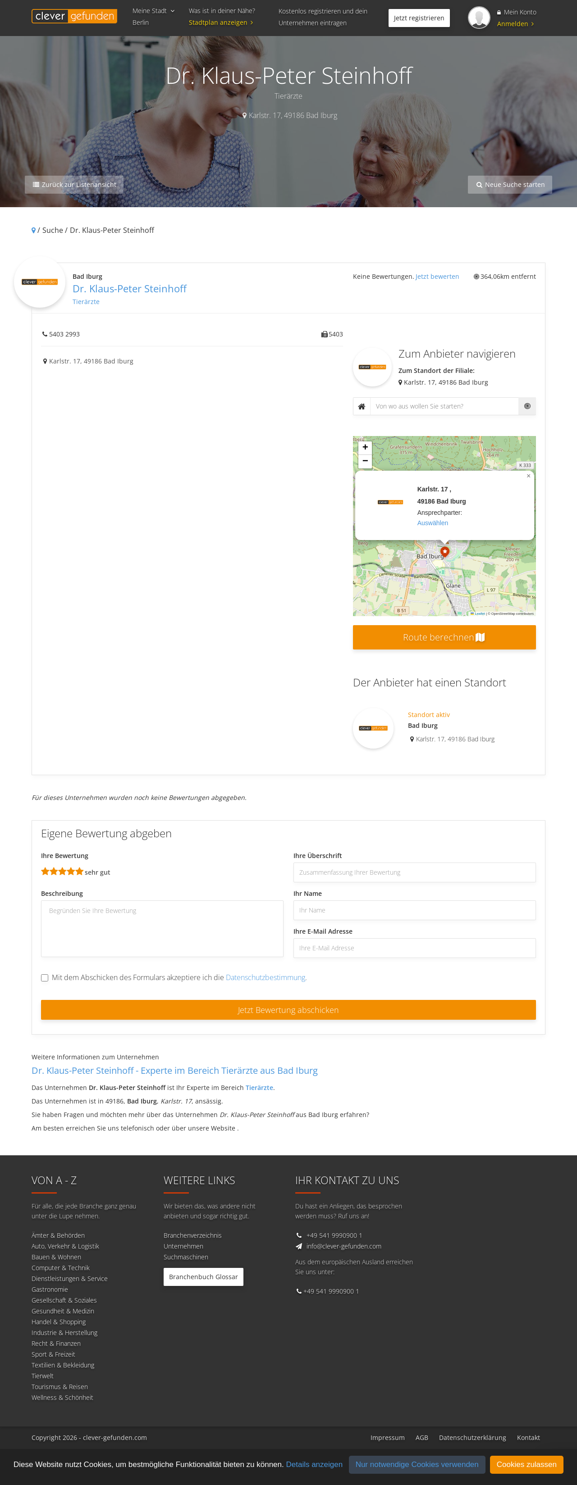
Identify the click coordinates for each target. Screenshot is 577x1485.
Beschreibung (62, 893)
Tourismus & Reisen (60, 1386)
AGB (422, 1437)
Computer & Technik (61, 1267)
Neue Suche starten (510, 184)
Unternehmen (183, 1246)
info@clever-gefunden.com (344, 1246)
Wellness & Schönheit (62, 1397)
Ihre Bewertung (64, 855)
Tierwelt (43, 1375)
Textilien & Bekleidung (63, 1365)
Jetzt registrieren (419, 18)
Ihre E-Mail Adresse (323, 931)
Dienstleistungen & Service (70, 1278)
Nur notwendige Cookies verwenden (417, 1464)
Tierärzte (86, 301)
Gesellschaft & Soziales (64, 1300)
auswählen (433, 523)
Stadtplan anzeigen (222, 22)
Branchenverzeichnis (193, 1235)
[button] (445, 553)
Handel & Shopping (59, 1321)
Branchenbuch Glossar (203, 1276)
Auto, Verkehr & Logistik (65, 1246)
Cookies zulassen (527, 1464)
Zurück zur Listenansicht (74, 184)
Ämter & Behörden (58, 1235)
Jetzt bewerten (437, 276)
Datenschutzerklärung (472, 1437)
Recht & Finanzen (56, 1343)
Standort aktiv (429, 714)
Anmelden (515, 23)
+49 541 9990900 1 (334, 1235)
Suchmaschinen (186, 1257)
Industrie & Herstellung (64, 1332)
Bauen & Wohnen (56, 1257)
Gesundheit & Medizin (63, 1311)
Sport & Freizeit (53, 1354)
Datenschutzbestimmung (265, 977)
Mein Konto (516, 12)
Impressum (388, 1437)
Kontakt (528, 1437)
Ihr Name (307, 893)
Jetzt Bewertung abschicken (288, 1009)
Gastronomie (50, 1289)
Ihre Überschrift (317, 855)
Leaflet (478, 614)
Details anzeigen (314, 1464)
